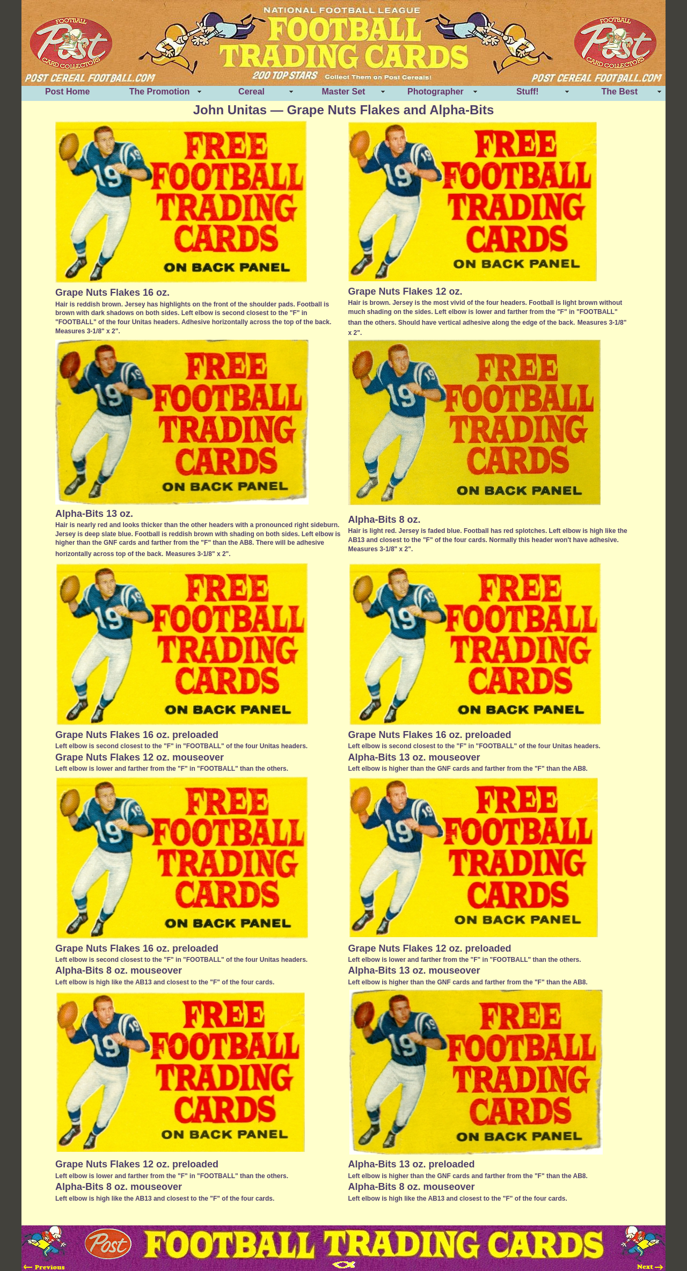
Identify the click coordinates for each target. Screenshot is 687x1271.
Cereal (251, 91)
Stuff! (527, 91)
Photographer (435, 91)
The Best (619, 91)
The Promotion (159, 91)
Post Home (67, 91)
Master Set (344, 91)
